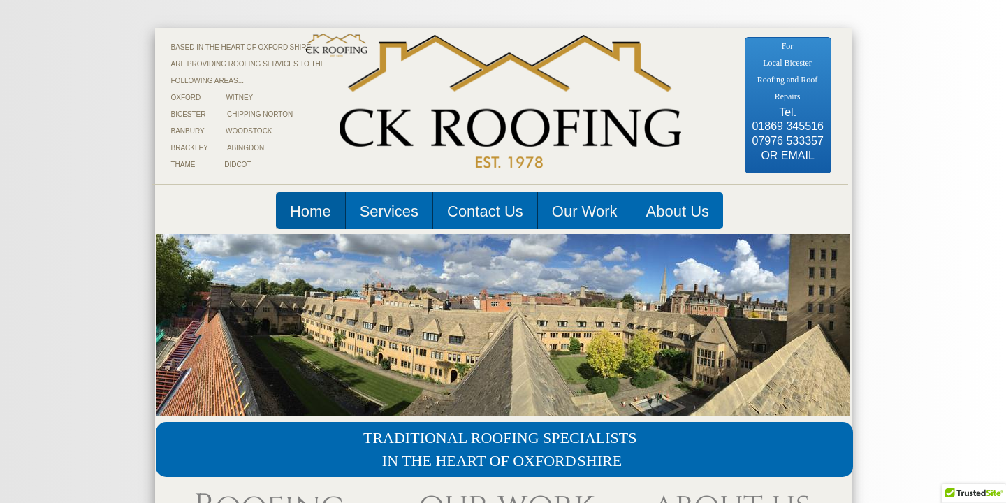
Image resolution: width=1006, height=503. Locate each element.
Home (310, 211)
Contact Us (485, 211)
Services (389, 211)
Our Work (585, 211)
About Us (678, 211)
